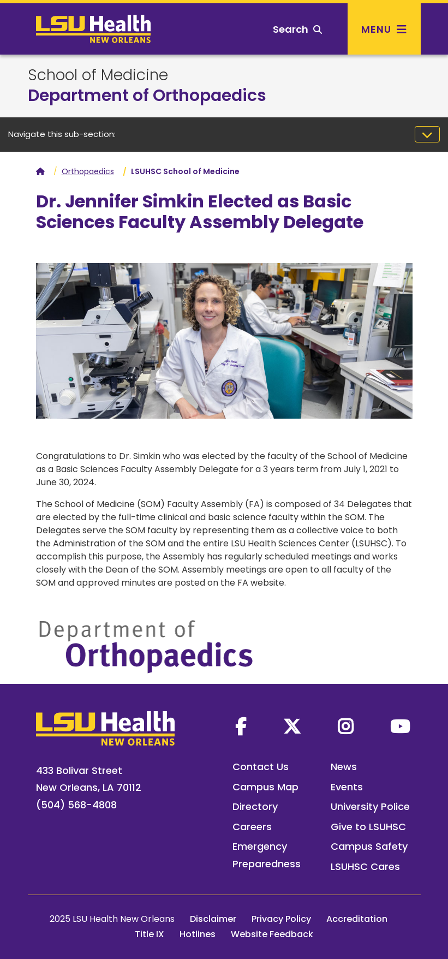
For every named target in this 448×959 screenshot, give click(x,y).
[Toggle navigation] (427, 134)
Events (347, 787)
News (344, 766)
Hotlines (198, 934)
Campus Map (265, 787)
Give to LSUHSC (368, 826)
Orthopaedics (88, 171)
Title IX (149, 934)
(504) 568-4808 (76, 805)
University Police (370, 806)
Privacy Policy (281, 919)
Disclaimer (213, 919)
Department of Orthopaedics (147, 95)
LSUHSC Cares (365, 866)
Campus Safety (369, 846)
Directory (255, 806)
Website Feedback (272, 934)
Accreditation (356, 919)
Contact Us (260, 766)
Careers (252, 826)
